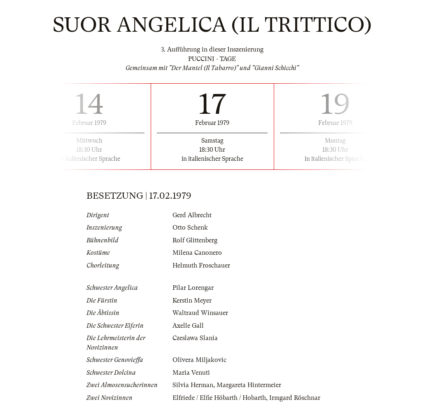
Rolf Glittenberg (194, 240)
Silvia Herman (192, 385)
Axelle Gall (188, 325)
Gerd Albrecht (192, 215)
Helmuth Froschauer (201, 265)
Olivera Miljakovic (199, 360)
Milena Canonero (197, 252)
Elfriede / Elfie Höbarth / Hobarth (219, 398)
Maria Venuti (191, 372)
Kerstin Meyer (192, 300)
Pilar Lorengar (193, 287)
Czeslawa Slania (195, 338)
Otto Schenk (190, 227)
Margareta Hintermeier (249, 385)
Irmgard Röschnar (294, 398)
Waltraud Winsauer (200, 313)
